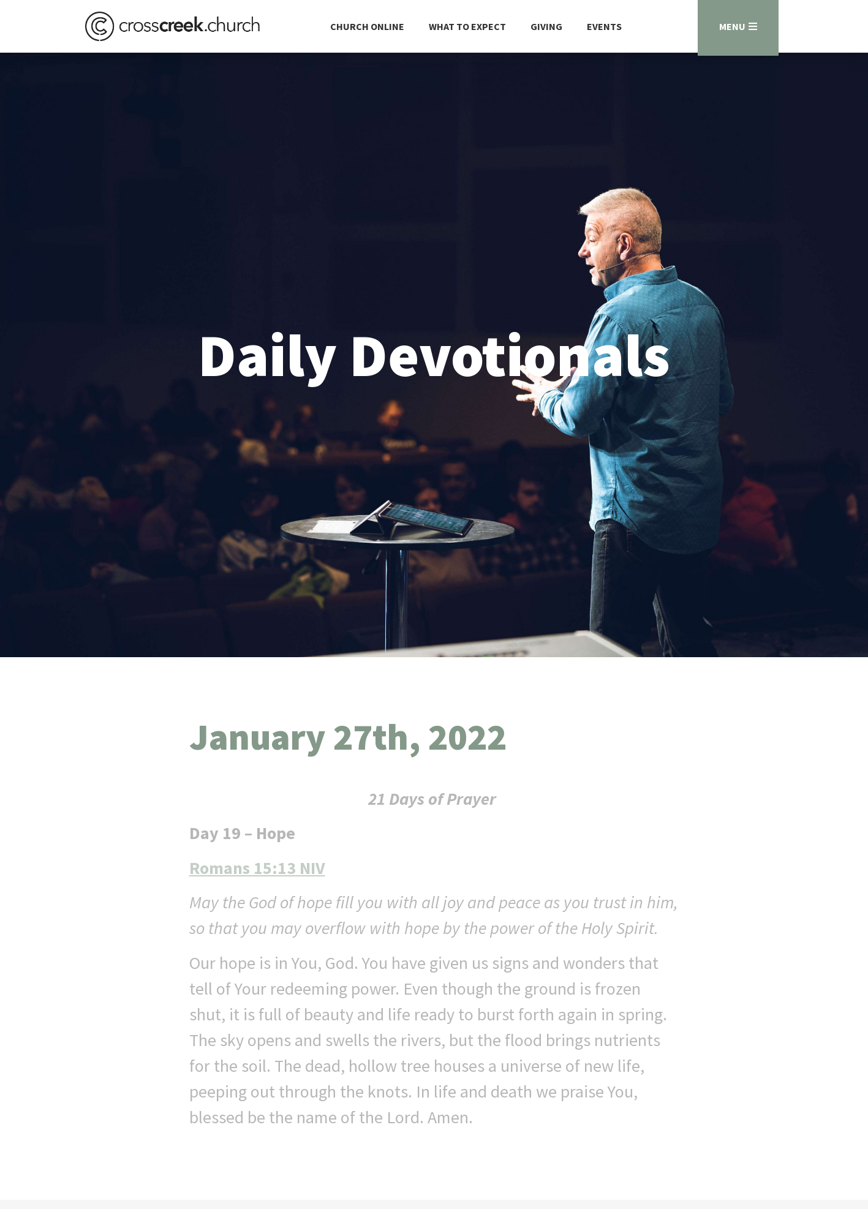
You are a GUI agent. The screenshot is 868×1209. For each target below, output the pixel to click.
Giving (546, 26)
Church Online (367, 26)
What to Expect (467, 26)
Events (604, 26)
